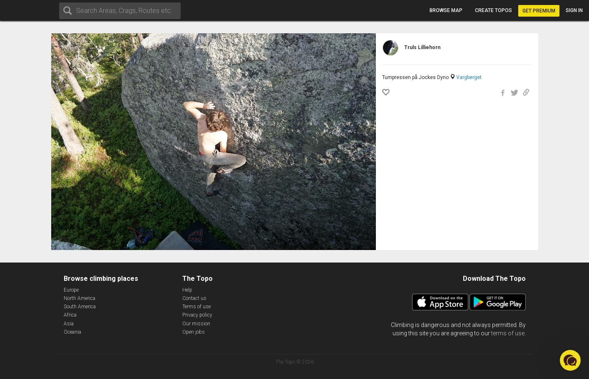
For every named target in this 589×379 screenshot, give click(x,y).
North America (79, 298)
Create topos (493, 10)
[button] (570, 360)
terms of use (507, 333)
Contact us (194, 298)
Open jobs (193, 332)
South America (80, 307)
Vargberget (469, 77)
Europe (71, 290)
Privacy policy (197, 315)
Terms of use (196, 307)
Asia (69, 324)
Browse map (446, 10)
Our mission (196, 324)
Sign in (574, 10)
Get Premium (538, 11)
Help (187, 290)
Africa (70, 315)
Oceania (72, 332)
